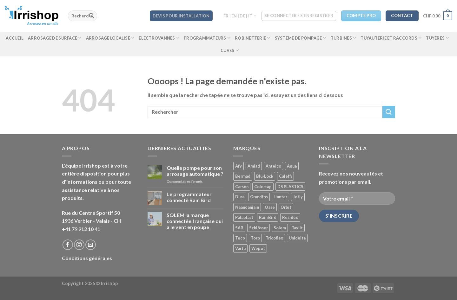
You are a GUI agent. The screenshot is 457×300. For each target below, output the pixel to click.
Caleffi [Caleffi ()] (285, 176)
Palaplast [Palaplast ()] (244, 217)
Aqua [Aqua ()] (292, 166)
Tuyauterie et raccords (391, 38)
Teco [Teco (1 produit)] (240, 237)
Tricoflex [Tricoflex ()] (274, 237)
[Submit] (91, 15)
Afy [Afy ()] (238, 166)
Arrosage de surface (54, 38)
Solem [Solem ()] (280, 227)
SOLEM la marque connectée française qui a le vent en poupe (195, 221)
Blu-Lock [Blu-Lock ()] (264, 176)
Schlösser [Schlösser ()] (258, 227)
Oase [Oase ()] (270, 207)
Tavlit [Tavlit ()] (297, 227)
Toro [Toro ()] (255, 237)
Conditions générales (87, 258)
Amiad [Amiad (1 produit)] (254, 166)
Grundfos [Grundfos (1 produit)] (259, 196)
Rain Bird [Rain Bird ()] (267, 217)
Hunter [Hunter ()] (280, 196)
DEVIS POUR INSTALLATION (181, 15)
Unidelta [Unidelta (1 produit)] (297, 237)
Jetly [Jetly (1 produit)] (298, 196)
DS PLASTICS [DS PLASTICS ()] (290, 186)
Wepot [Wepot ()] (258, 248)
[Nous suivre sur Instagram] (79, 244)
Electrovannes (159, 38)
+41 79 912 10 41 (81, 229)
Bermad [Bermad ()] (242, 176)
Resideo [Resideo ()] (290, 217)
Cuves (230, 50)
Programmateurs (207, 38)
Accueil (14, 38)
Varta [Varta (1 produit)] (240, 248)
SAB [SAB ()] (239, 227)
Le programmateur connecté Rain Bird (189, 197)
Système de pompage (300, 38)
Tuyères (437, 38)
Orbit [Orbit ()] (286, 207)
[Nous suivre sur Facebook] (68, 244)
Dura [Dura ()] (239, 196)
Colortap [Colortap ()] (263, 186)
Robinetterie (252, 38)
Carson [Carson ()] (241, 186)
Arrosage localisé (110, 38)
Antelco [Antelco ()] (273, 166)
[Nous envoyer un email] (90, 244)
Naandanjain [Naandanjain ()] (247, 207)
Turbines (343, 38)
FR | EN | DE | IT (240, 16)
